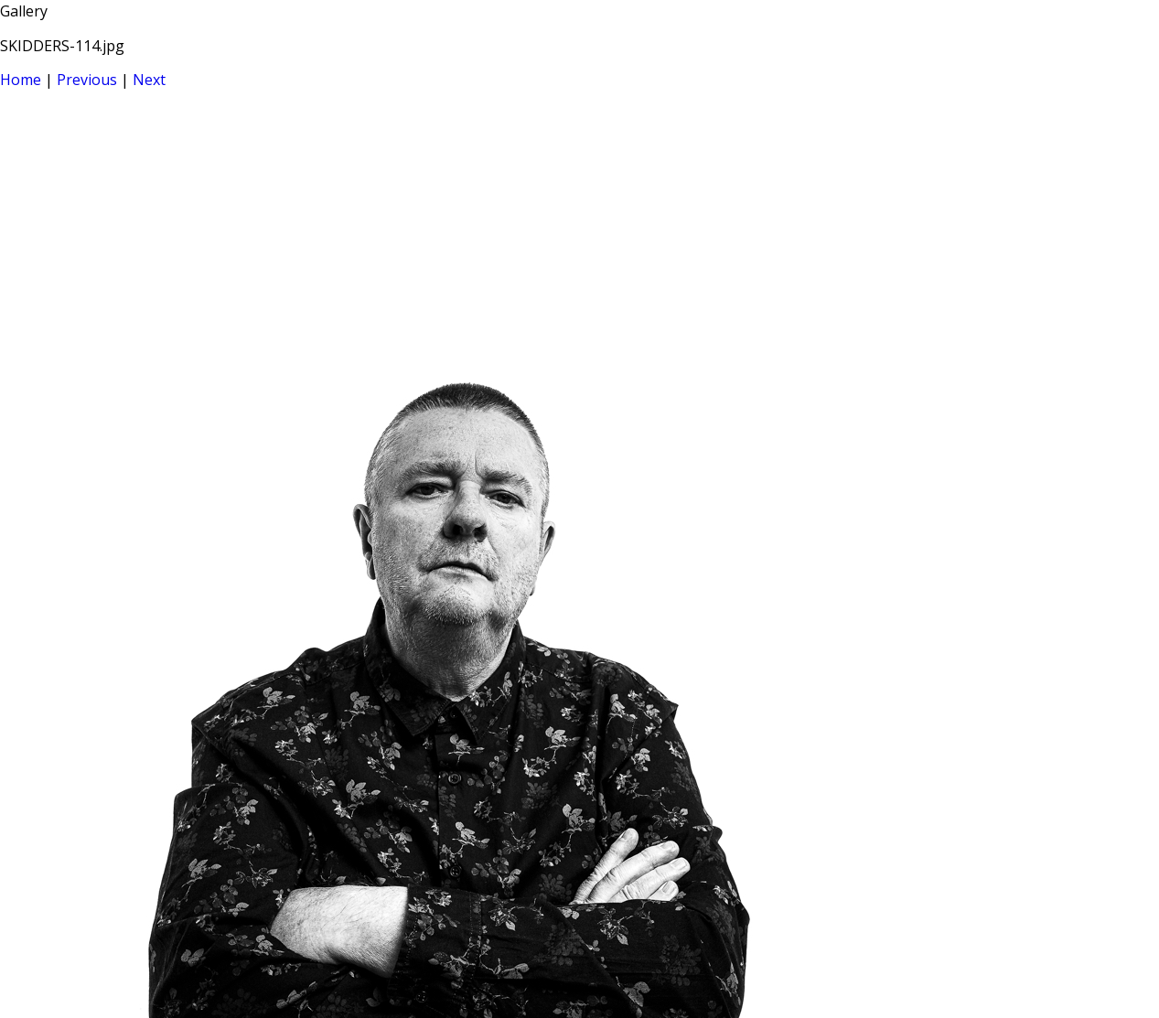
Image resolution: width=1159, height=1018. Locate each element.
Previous (87, 80)
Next (149, 80)
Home (20, 80)
